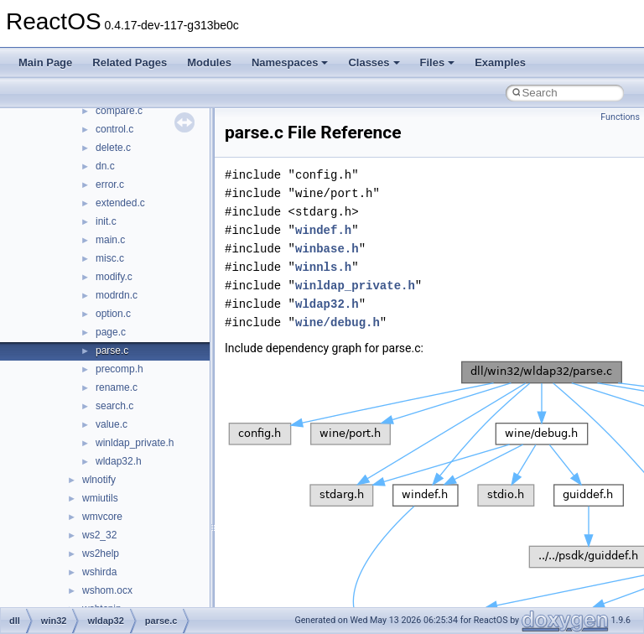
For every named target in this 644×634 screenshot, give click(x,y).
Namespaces (290, 62)
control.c (114, 129)
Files (437, 62)
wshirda (99, 572)
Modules (209, 62)
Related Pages (129, 62)
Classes (373, 62)
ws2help (100, 553)
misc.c (110, 258)
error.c (110, 184)
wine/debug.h (337, 322)
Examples (500, 62)
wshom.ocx (107, 590)
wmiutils (100, 498)
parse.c (112, 350)
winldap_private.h (135, 443)
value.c (111, 424)
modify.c (114, 277)
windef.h (323, 230)
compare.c (119, 111)
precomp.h (119, 369)
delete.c (113, 147)
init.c (106, 221)
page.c (111, 332)
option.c (113, 314)
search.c (114, 406)
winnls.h (323, 267)
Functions (620, 117)
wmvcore (102, 516)
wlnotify (99, 480)
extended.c (120, 203)
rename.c (117, 387)
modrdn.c (117, 295)
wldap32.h (119, 461)
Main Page (45, 62)
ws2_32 (99, 535)
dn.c (105, 166)
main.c (110, 240)
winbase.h (327, 249)
